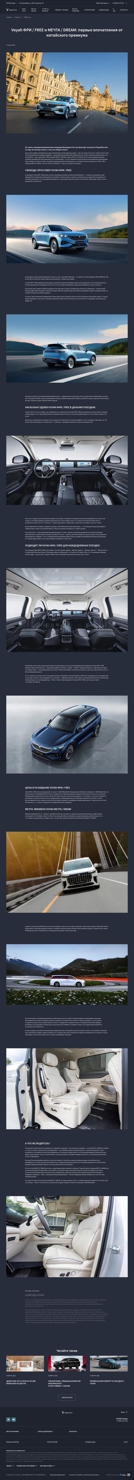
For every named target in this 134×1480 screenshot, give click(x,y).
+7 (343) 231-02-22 (122, 1421)
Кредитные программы (26, 1466)
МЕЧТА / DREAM (34, 10)
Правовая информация (57, 1475)
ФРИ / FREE (24, 10)
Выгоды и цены (46, 1466)
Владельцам (104, 10)
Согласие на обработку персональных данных (84, 1475)
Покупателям (89, 10)
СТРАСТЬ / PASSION (45, 10)
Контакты (124, 10)
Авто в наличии (75, 10)
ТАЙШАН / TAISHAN (61, 10)
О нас (114, 10)
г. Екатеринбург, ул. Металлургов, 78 (31, 3)
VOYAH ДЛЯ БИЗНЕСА (45, 1431)
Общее (8, 1466)
